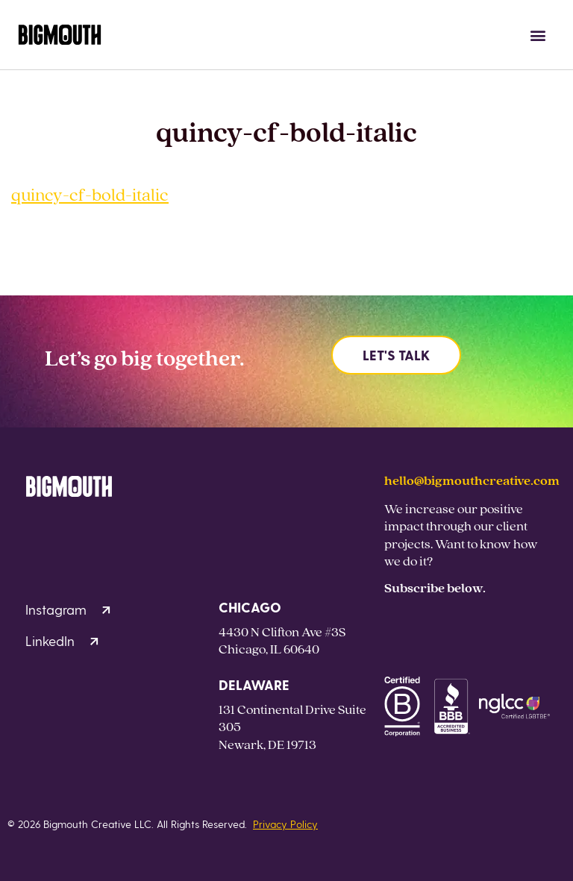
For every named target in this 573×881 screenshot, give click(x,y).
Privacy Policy (285, 824)
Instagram (67, 609)
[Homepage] (59, 34)
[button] (538, 34)
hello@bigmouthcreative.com (472, 480)
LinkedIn (61, 640)
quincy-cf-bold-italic (90, 194)
